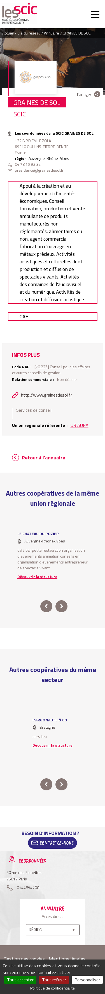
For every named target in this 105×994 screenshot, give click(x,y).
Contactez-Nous (57, 843)
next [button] (61, 606)
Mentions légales (67, 959)
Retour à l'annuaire (43, 457)
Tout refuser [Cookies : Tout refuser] (54, 979)
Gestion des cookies (24, 959)
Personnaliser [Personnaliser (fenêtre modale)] (87, 979)
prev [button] (46, 606)
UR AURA (79, 425)
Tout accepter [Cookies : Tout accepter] (20, 979)
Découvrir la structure (37, 576)
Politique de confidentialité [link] (52, 988)
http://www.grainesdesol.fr (46, 395)
